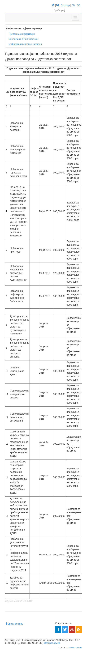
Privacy (71, 647)
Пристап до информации (22, 34)
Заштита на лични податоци (23, 39)
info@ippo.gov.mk (52, 643)
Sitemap (65, 5)
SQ (79, 5)
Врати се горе (14, 623)
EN (73, 5)
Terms (79, 647)
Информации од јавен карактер (25, 44)
